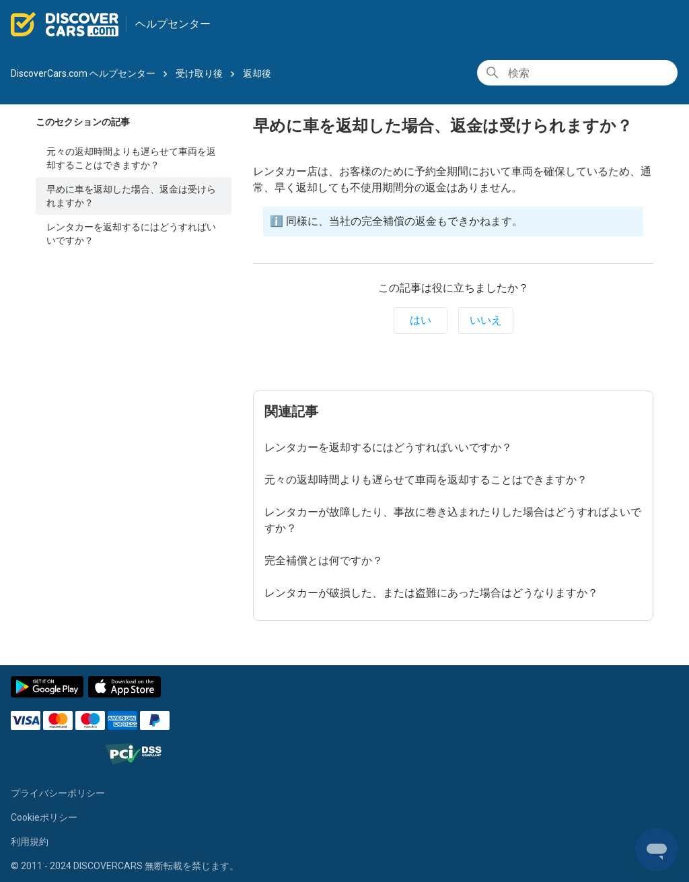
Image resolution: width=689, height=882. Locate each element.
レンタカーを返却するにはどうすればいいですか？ (131, 234)
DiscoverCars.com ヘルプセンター (83, 73)
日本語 (590, 24)
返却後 (257, 73)
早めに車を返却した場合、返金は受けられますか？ (131, 196)
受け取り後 (199, 73)
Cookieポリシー (44, 817)
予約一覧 (656, 23)
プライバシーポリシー (58, 793)
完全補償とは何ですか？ (323, 560)
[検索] (577, 73)
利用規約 (29, 841)
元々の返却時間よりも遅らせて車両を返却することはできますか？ (131, 158)
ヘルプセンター (173, 24)
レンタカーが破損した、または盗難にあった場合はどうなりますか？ (431, 592)
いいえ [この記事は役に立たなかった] (486, 320)
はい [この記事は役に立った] (420, 320)
